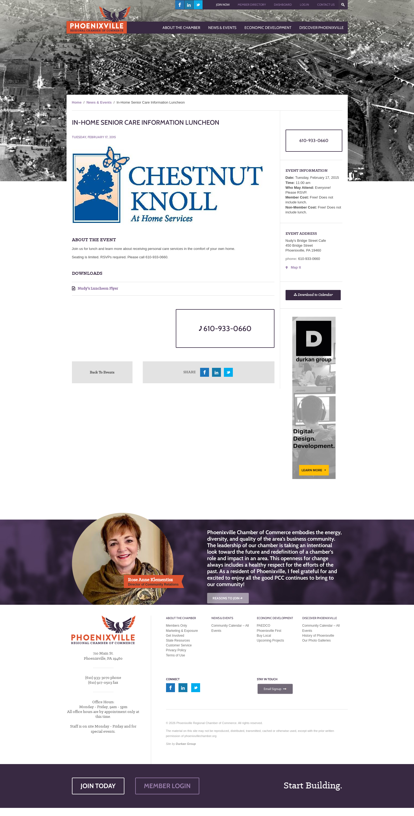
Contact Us (325, 4)
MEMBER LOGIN (167, 786)
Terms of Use (175, 655)
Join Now (223, 4)
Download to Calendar (313, 295)
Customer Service (179, 645)
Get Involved (175, 635)
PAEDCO (263, 625)
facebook (179, 4)
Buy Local (264, 635)
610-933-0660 (225, 328)
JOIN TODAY (98, 786)
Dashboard (283, 4)
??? (343, 4)
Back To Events (102, 372)
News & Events (99, 102)
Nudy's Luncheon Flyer (95, 288)
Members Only (176, 625)
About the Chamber (181, 618)
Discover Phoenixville (319, 618)
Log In (304, 4)
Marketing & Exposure (182, 631)
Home (77, 102)
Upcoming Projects (270, 640)
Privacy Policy (176, 650)
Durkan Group (186, 743)
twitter (198, 4)
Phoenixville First (269, 631)
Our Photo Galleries (316, 640)
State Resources (178, 640)
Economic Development (275, 618)
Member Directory (252, 4)
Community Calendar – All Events (230, 628)
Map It (296, 267)
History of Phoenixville (318, 635)
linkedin (189, 4)
